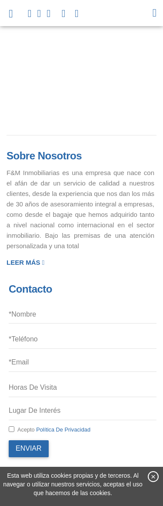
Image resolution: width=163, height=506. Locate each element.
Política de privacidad (63, 429)
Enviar (29, 448)
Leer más (25, 262)
